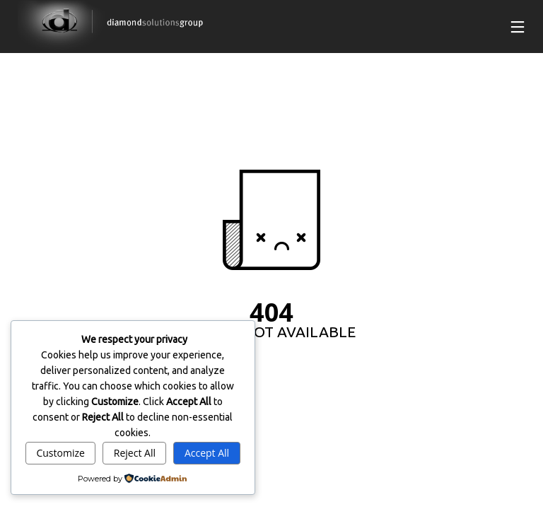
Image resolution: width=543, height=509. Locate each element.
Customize (60, 453)
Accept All (207, 453)
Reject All (135, 453)
